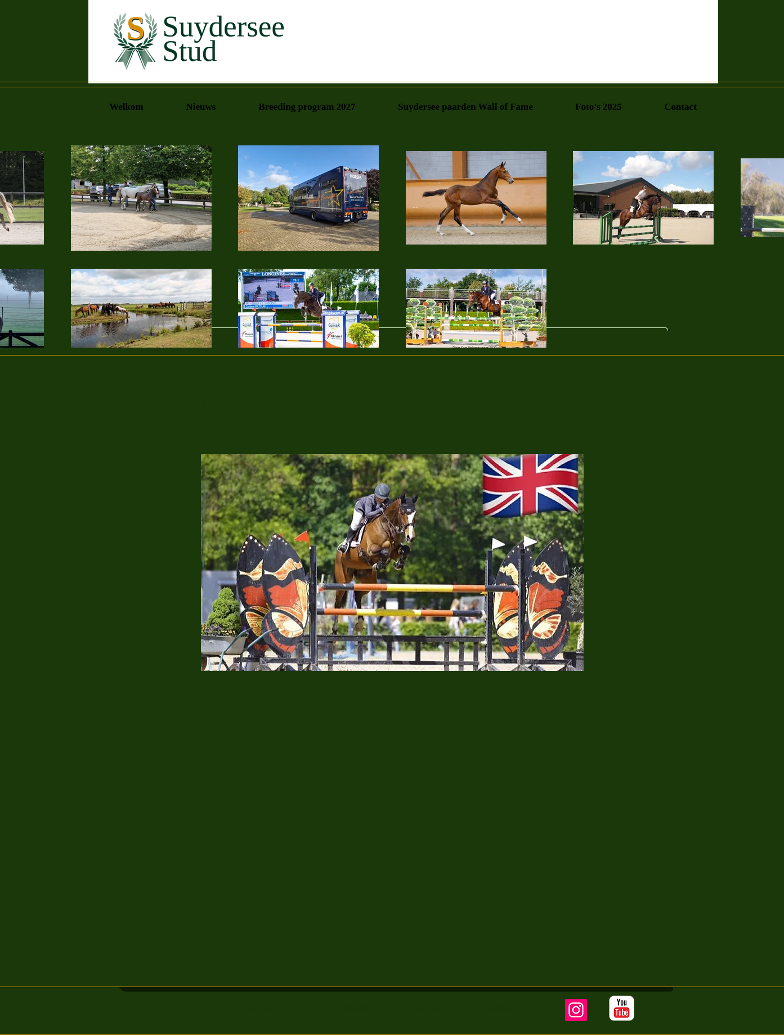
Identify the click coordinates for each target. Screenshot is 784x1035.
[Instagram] (576, 1010)
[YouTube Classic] (621, 1008)
